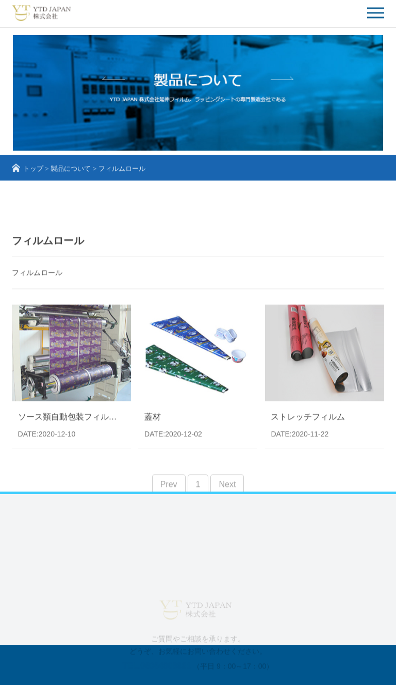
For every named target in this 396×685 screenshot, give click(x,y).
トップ (33, 170)
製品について (71, 170)
